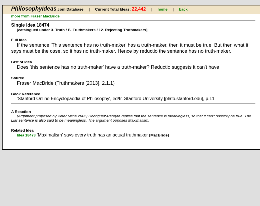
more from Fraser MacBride (35, 16)
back (183, 9)
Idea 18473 (26, 135)
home (163, 9)
